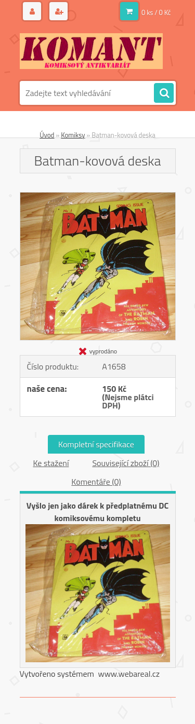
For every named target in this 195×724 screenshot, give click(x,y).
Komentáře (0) (96, 481)
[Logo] (91, 51)
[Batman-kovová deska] (97, 196)
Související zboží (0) (125, 463)
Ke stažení (51, 463)
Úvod (47, 135)
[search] (163, 93)
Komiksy (73, 135)
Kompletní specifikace (96, 444)
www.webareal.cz (129, 673)
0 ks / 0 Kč (156, 12)
